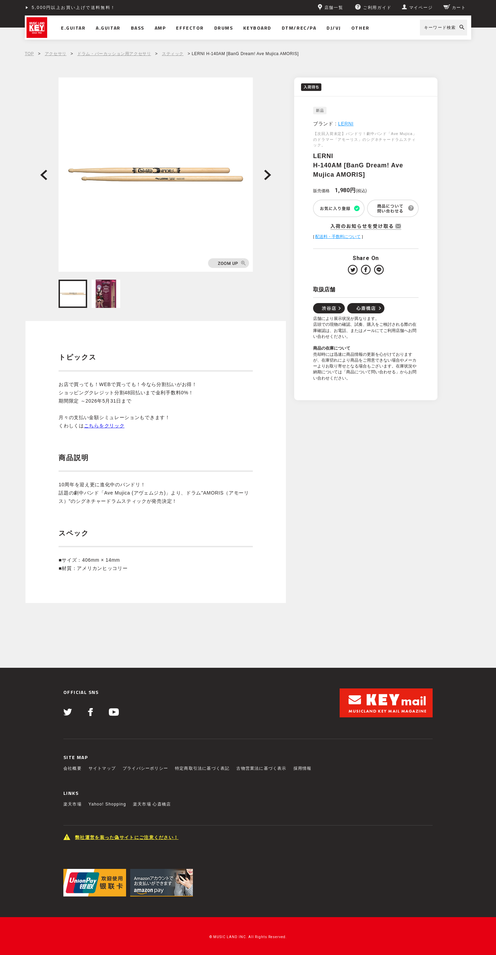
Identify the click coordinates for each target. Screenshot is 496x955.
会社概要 (72, 768)
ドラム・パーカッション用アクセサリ (114, 53)
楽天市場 (72, 804)
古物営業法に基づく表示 (261, 768)
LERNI (346, 123)
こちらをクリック (104, 425)
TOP (29, 53)
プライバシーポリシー (145, 768)
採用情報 (302, 768)
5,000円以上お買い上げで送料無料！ (74, 7)
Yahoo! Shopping (107, 804)
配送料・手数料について (338, 237)
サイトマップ (102, 768)
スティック (173, 53)
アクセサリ (55, 53)
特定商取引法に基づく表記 (202, 768)
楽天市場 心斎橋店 (152, 804)
